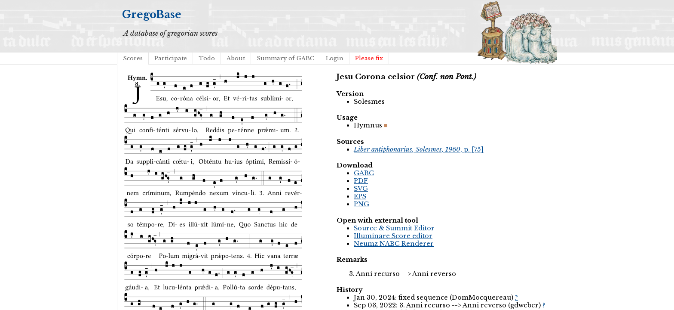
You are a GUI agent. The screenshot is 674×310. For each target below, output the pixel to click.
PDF (361, 181)
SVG (361, 188)
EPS (360, 196)
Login (334, 58)
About (236, 58)
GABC (364, 173)
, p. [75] (419, 149)
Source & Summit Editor (394, 228)
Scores (133, 58)
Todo (207, 58)
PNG (361, 204)
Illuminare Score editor (393, 236)
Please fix (369, 58)
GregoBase (151, 14)
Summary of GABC (285, 58)
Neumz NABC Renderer (394, 244)
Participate (170, 58)
